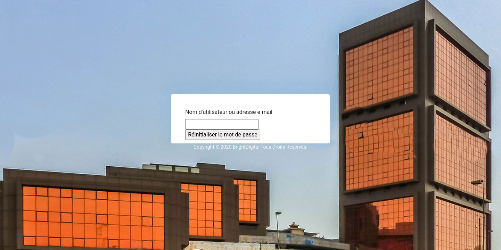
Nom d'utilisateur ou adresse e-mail (228, 112)
